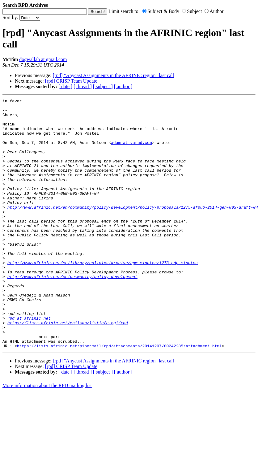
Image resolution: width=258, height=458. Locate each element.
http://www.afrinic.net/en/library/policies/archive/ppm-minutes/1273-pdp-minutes (102, 296)
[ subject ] (103, 86)
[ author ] (123, 86)
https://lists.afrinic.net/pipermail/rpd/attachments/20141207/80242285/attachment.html (119, 396)
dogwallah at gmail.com (43, 59)
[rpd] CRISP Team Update (71, 81)
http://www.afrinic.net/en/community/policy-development (72, 312)
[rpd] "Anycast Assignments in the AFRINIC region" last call (113, 75)
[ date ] (65, 86)
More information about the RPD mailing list (47, 435)
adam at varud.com (131, 151)
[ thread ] (83, 86)
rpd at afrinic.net (29, 362)
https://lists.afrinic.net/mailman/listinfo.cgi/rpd (67, 368)
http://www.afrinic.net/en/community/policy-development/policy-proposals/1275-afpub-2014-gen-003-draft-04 (132, 229)
